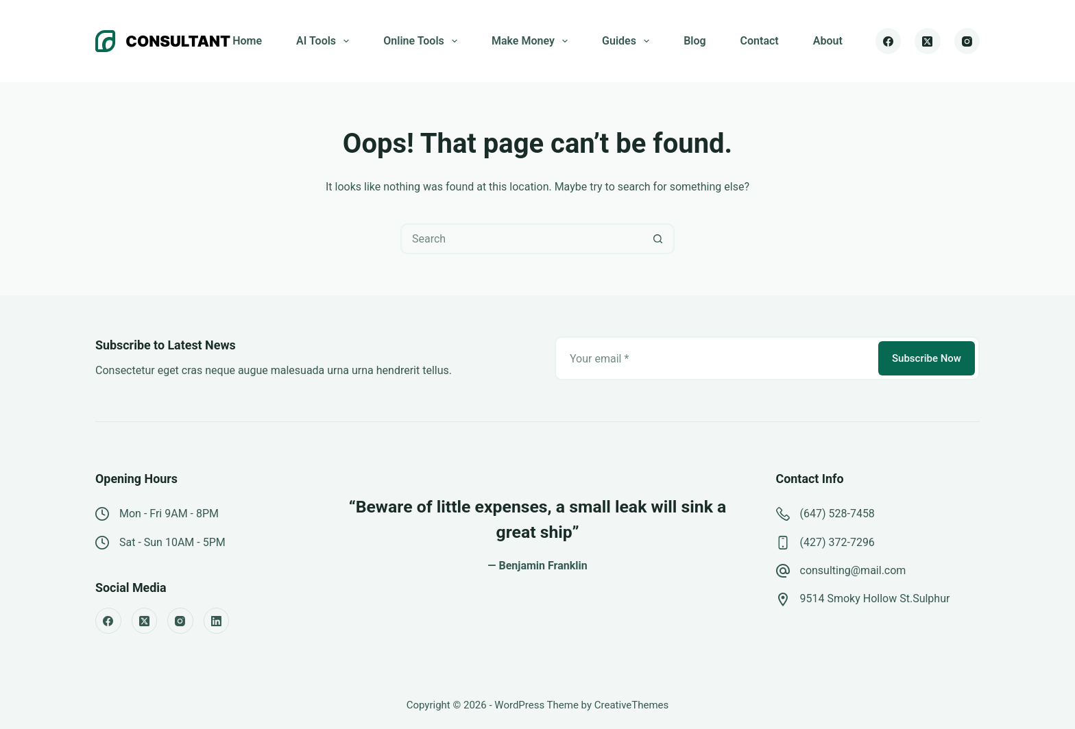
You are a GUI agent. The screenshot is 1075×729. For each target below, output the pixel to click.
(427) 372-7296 (837, 542)
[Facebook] (888, 41)
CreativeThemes (631, 705)
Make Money (532, 41)
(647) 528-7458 (837, 513)
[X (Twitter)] (928, 41)
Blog (694, 40)
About (828, 40)
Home (247, 40)
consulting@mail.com (853, 570)
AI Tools (325, 41)
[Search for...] (522, 238)
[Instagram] (967, 41)
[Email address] (715, 358)
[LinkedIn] (217, 621)
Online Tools (423, 41)
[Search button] (657, 238)
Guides (628, 41)
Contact (759, 40)
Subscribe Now (926, 358)
